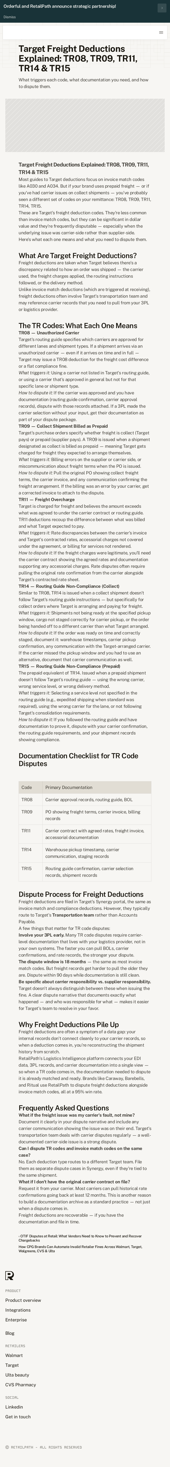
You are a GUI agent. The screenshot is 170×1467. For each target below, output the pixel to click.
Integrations (18, 1310)
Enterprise (16, 1320)
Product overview (23, 1300)
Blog (9, 1333)
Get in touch (18, 1416)
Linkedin (14, 1407)
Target (12, 1365)
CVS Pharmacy (20, 1384)
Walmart (14, 1355)
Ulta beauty (17, 1375)
